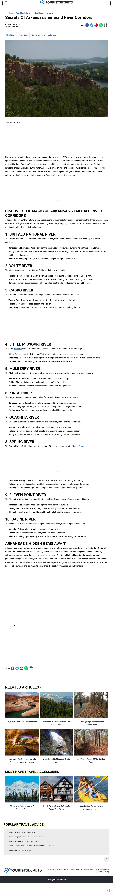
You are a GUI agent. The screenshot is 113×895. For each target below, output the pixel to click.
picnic (36, 307)
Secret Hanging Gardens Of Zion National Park (26, 837)
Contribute (59, 869)
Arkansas (52, 35)
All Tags (106, 872)
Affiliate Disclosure (87, 869)
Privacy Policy (74, 869)
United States (78, 446)
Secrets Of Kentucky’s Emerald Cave (22, 832)
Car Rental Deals (38, 35)
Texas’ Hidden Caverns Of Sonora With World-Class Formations (32, 846)
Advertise (106, 869)
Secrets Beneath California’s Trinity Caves (24, 841)
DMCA (100, 872)
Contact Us (98, 869)
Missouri (18, 348)
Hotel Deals (10, 35)
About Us (51, 869)
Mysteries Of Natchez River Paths (21, 850)
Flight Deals (23, 35)
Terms (66, 869)
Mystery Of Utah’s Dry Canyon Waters (22, 722)
